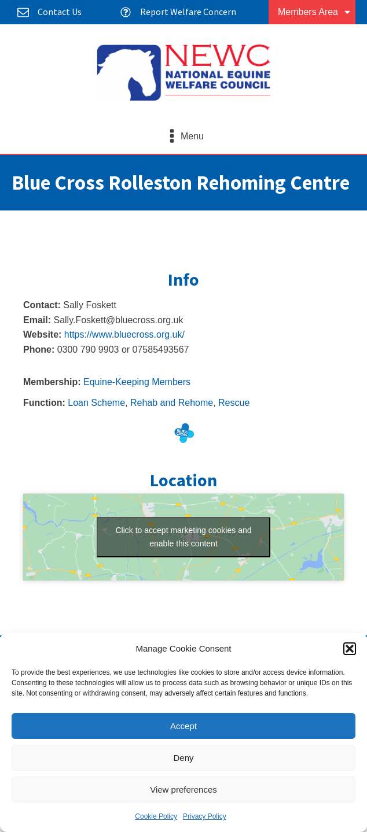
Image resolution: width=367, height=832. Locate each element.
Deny (183, 758)
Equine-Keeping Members (136, 382)
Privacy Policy (204, 816)
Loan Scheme (96, 403)
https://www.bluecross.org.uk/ (124, 334)
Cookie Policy (156, 816)
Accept (183, 726)
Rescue (233, 403)
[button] (349, 648)
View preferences (183, 789)
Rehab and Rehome (171, 403)
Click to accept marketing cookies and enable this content (184, 537)
